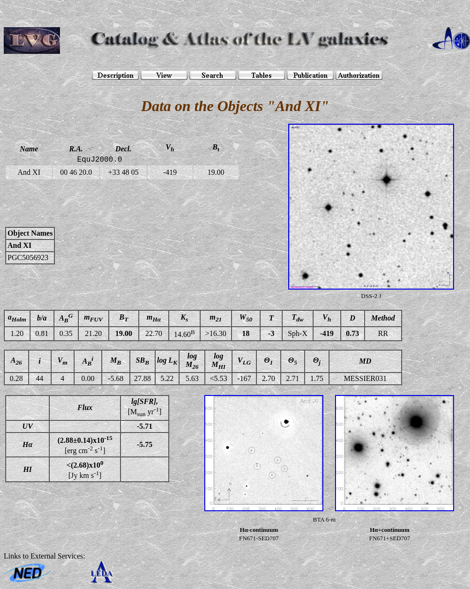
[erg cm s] (85, 444)
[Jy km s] (85, 469)
